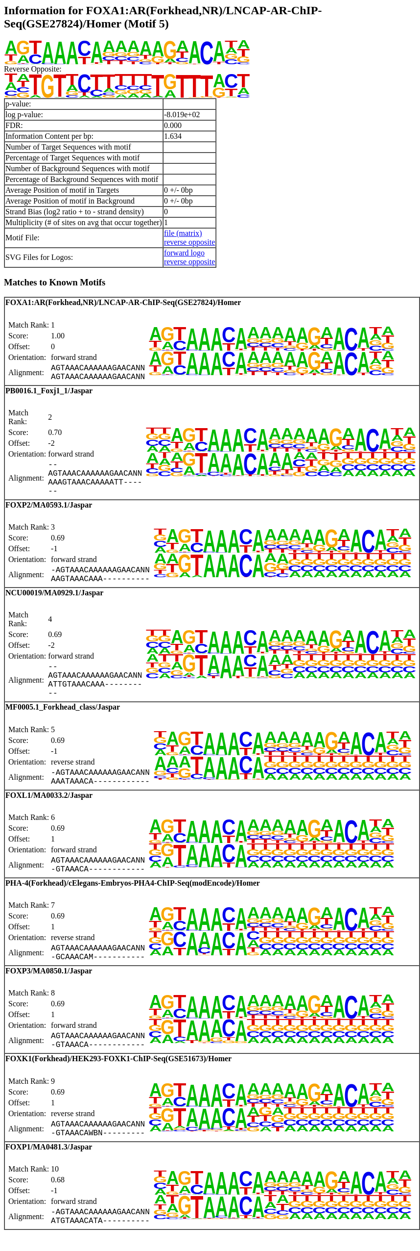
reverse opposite (189, 242)
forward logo (184, 253)
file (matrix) (183, 233)
